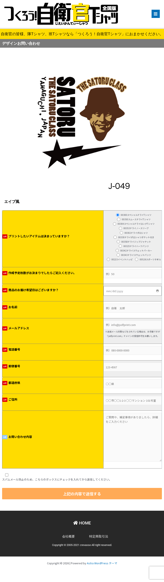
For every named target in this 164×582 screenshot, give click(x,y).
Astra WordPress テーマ (102, 563)
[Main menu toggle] (156, 14)
